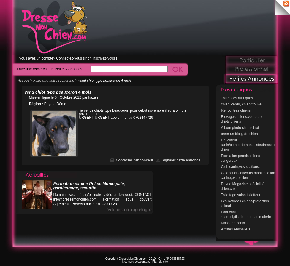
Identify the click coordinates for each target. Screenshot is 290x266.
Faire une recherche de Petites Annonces (49, 69)
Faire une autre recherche (53, 80)
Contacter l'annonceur (134, 160)
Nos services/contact (136, 261)
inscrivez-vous (103, 58)
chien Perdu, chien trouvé (241, 104)
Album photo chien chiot (240, 128)
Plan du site (160, 261)
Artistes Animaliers (236, 229)
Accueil (23, 80)
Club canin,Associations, (240, 167)
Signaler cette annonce (180, 160)
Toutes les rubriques (237, 98)
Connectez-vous (69, 58)
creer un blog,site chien (239, 134)
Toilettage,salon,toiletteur (241, 195)
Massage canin (233, 223)
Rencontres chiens (236, 110)
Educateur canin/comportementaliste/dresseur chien (248, 145)
